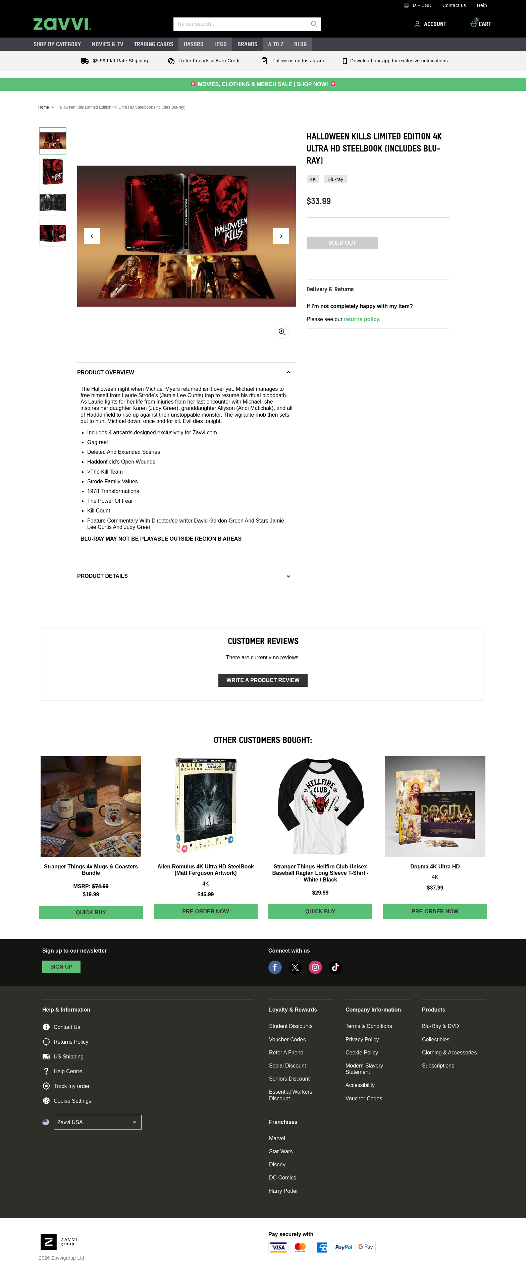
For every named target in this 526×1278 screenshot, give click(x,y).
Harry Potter (283, 1191)
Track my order (66, 1086)
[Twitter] (295, 972)
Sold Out (342, 243)
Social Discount (287, 1066)
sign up (61, 967)
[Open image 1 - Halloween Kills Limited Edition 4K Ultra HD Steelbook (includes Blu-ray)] (52, 141)
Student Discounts (291, 1026)
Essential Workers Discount (290, 1095)
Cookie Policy (362, 1052)
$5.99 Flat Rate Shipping (113, 60)
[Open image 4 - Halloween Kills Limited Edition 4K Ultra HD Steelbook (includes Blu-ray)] (52, 233)
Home (43, 107)
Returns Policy (65, 1042)
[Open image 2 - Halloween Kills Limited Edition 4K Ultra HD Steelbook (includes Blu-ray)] (52, 171)
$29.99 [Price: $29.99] (320, 893)
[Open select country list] (98, 1122)
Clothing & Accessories (449, 1052)
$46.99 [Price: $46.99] (206, 894)
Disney (277, 1164)
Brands (247, 44)
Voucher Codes (287, 1039)
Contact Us (61, 1027)
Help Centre (62, 1071)
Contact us (454, 5)
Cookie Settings (66, 1101)
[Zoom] (282, 332)
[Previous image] (92, 236)
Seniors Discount (289, 1079)
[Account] (431, 24)
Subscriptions (438, 1066)
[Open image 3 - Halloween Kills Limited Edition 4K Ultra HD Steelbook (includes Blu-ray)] (52, 202)
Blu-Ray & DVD (440, 1026)
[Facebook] (275, 972)
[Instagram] (315, 972)
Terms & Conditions (369, 1026)
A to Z (275, 44)
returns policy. (362, 319)
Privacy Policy (362, 1039)
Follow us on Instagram (291, 60)
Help (482, 5)
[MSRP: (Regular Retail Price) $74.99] (91, 886)
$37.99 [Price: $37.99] (435, 888)
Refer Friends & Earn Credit (203, 60)
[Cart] (482, 24)
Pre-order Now (205, 911)
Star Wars (281, 1151)
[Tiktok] (335, 972)
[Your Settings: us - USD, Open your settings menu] (417, 5)
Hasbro (194, 44)
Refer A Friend (286, 1052)
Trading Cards (153, 44)
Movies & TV (107, 44)
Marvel (277, 1138)
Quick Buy (106, 914)
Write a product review (262, 680)
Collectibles (436, 1039)
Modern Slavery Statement (364, 1069)
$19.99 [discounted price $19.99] (91, 894)
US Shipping (63, 1056)
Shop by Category (57, 44)
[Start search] (314, 24)
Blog (300, 44)
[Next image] (281, 236)
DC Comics (282, 1177)
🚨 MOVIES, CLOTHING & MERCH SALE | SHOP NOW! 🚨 (263, 84)
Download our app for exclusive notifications (394, 60)
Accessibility (360, 1085)
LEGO (220, 44)
